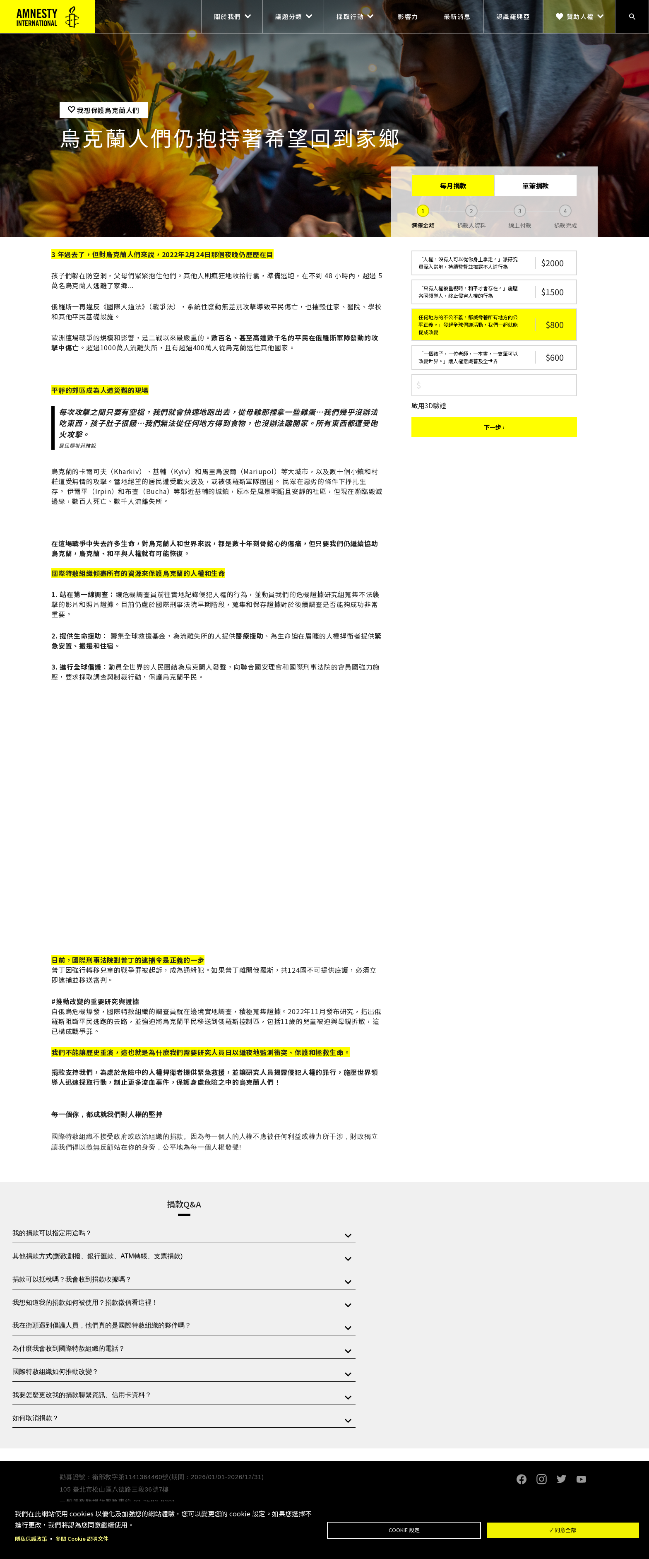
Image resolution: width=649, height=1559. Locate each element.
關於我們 (227, 16)
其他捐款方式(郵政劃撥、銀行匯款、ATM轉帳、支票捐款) (97, 1256)
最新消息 (457, 16)
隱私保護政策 (32, 1538)
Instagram (541, 1479)
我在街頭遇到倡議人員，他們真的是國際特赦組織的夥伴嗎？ (101, 1325)
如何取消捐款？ (35, 1418)
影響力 (408, 16)
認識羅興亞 (513, 16)
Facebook (521, 1479)
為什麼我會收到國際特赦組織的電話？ (68, 1348)
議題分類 (289, 16)
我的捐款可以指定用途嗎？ (52, 1232)
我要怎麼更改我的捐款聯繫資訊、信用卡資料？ (81, 1394)
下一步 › (494, 427)
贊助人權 (580, 16)
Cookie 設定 (404, 1529)
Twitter (561, 1479)
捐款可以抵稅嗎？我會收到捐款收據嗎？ (72, 1279)
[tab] (184, 1233)
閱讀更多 (211, 1173)
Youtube (581, 1479)
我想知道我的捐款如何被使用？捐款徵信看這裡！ (85, 1302)
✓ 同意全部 (563, 1529)
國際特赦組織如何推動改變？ (55, 1371)
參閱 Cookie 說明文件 (86, 1538)
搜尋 (632, 16)
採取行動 (350, 16)
